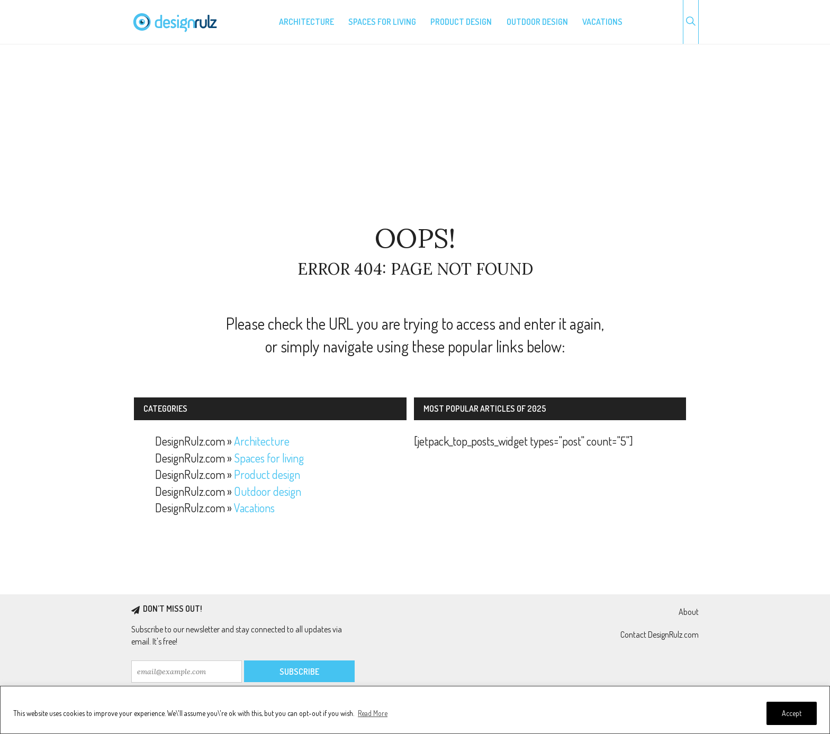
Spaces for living (382, 21)
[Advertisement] (415, 134)
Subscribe (299, 671)
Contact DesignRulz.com (659, 634)
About (689, 611)
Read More (372, 713)
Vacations (602, 21)
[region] (415, 710)
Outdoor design (537, 21)
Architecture (306, 21)
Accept (791, 713)
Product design (461, 21)
